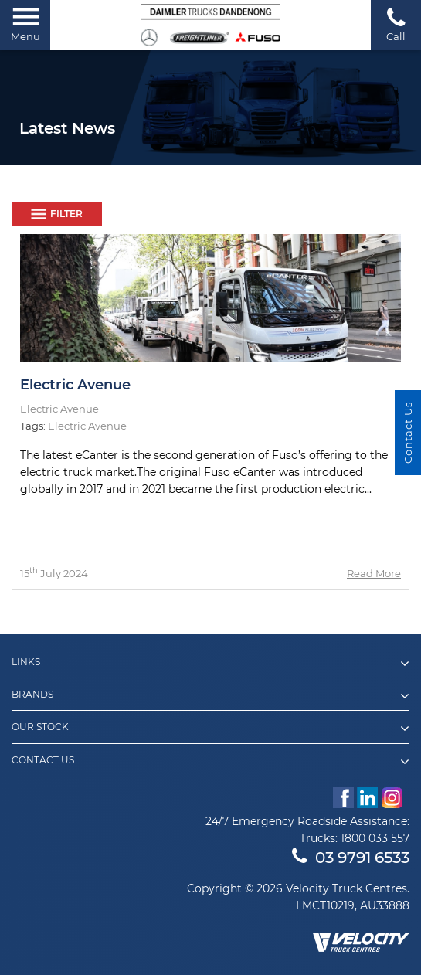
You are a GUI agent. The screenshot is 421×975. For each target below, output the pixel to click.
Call (396, 24)
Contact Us (210, 762)
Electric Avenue (75, 384)
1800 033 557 (375, 838)
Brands (210, 696)
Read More (374, 573)
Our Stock (210, 728)
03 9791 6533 (350, 857)
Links (210, 664)
